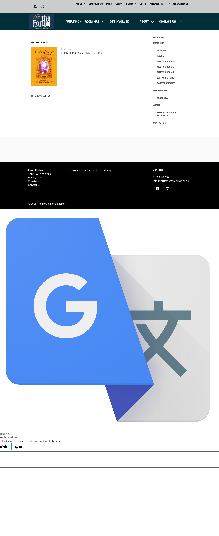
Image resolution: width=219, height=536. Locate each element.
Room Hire (92, 21)
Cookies (32, 181)
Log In (143, 3)
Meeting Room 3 (165, 72)
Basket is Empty (114, 3)
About (144, 21)
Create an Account (178, 3)
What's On (73, 21)
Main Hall (162, 50)
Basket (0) (131, 3)
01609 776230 (161, 177)
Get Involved (119, 21)
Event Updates (36, 170)
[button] (35, 6)
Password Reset (157, 3)
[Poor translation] (18, 446)
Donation (80, 3)
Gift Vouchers (96, 3)
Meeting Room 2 (165, 67)
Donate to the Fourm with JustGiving (90, 170)
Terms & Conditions (39, 174)
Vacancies (162, 98)
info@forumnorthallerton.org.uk (171, 181)
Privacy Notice (36, 177)
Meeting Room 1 (165, 61)
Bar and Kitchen (166, 77)
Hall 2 (161, 56)
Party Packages (166, 83)
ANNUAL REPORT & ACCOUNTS (166, 114)
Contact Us (167, 21)
